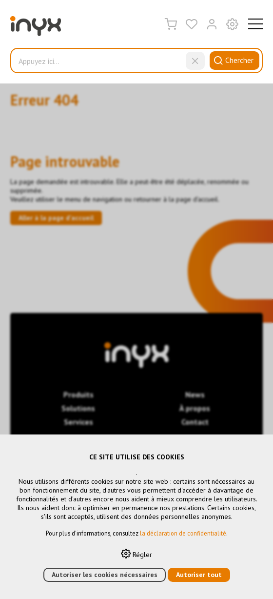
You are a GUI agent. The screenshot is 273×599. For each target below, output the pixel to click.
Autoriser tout (199, 574)
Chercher (232, 60)
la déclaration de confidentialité (183, 533)
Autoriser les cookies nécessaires (104, 574)
